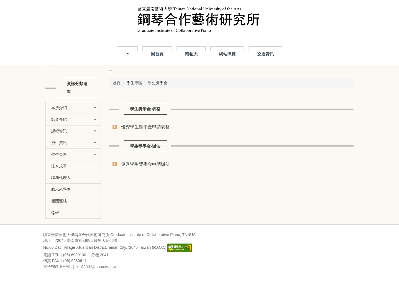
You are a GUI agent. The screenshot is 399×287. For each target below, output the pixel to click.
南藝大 (191, 54)
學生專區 (134, 83)
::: (127, 54)
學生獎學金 (157, 83)
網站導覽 (227, 54)
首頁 (117, 83)
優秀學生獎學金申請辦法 (145, 164)
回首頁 (157, 54)
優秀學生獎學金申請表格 (145, 126)
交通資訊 (265, 54)
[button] (73, 108)
